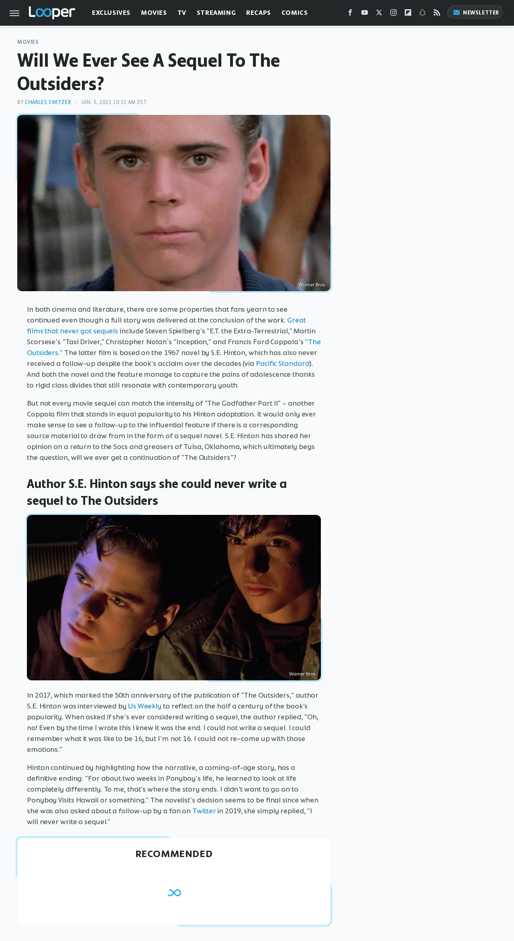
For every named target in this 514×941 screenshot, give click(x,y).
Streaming (216, 12)
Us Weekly (144, 706)
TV (181, 12)
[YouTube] (365, 14)
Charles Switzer (48, 102)
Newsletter (476, 12)
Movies (154, 12)
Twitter (204, 811)
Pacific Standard (282, 363)
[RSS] (437, 14)
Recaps (258, 12)
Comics (294, 12)
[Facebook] (350, 14)
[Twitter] (379, 14)
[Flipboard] (408, 14)
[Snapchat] (422, 14)
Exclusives (111, 12)
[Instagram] (394, 14)
